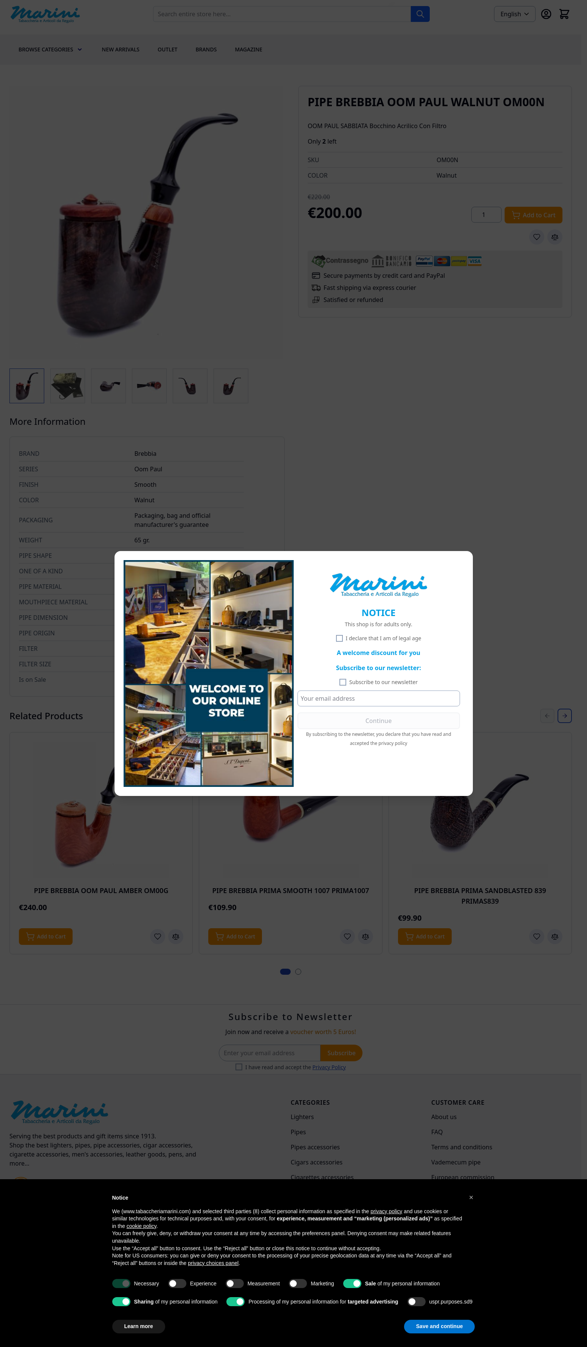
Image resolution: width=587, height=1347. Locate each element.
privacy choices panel (213, 1263)
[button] (471, 1197)
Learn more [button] (138, 1326)
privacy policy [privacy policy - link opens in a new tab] (386, 1211)
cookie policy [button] (141, 1226)
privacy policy (392, 743)
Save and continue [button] (439, 1326)
